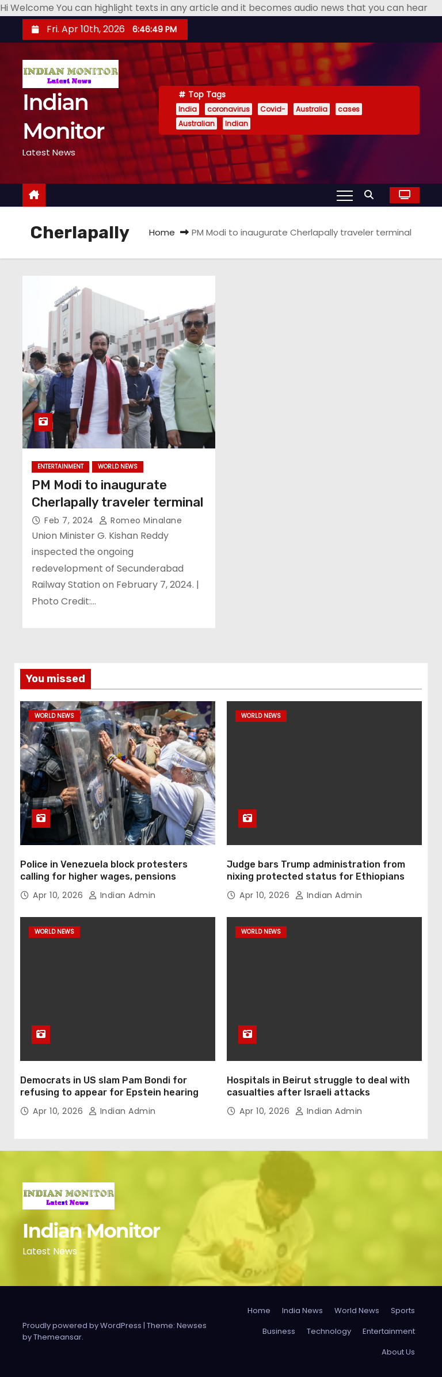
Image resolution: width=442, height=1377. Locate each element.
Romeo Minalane (140, 520)
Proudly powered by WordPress (82, 1325)
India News (302, 1310)
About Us (398, 1351)
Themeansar (57, 1337)
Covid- (272, 109)
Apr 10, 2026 (59, 895)
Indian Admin (122, 895)
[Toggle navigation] (345, 195)
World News (118, 466)
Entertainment (60, 466)
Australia (311, 109)
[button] (372, 194)
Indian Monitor (90, 1231)
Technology (329, 1331)
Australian (196, 123)
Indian (236, 123)
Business (278, 1331)
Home (162, 232)
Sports (403, 1310)
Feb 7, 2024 (70, 520)
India (187, 109)
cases (349, 109)
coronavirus (228, 109)
